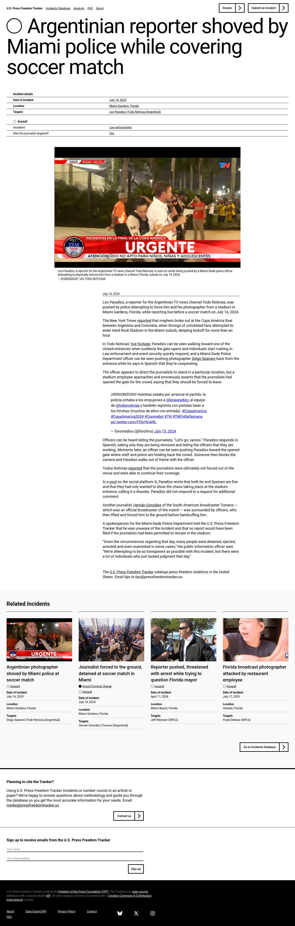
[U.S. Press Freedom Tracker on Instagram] (152, 914)
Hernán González (147, 505)
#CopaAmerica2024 (127, 416)
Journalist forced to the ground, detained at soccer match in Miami (110, 673)
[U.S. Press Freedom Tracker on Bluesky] (119, 914)
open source (140, 891)
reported (144, 320)
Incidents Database (58, 8)
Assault (22, 121)
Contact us (124, 816)
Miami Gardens (119, 106)
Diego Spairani (203, 358)
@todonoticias (128, 405)
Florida (134, 106)
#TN (168, 416)
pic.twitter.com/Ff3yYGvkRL (134, 422)
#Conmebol (154, 416)
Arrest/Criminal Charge (97, 686)
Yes (111, 133)
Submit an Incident (264, 8)
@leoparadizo (177, 400)
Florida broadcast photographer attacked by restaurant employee (254, 673)
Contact (92, 911)
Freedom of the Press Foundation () (83, 891)
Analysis (79, 8)
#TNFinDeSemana (187, 416)
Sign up (136, 869)
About (100, 8)
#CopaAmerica (194, 411)
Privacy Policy (66, 911)
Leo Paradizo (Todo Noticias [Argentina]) (135, 112)
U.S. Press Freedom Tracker (24, 8)
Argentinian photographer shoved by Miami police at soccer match (33, 673)
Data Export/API (36, 911)
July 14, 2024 (117, 100)
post (113, 482)
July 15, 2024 (165, 431)
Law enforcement (120, 127)
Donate (227, 8)
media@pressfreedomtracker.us (33, 805)
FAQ (90, 8)
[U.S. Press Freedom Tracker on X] (136, 914)
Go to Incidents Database (260, 747)
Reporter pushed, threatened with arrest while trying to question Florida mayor (179, 673)
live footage (140, 344)
